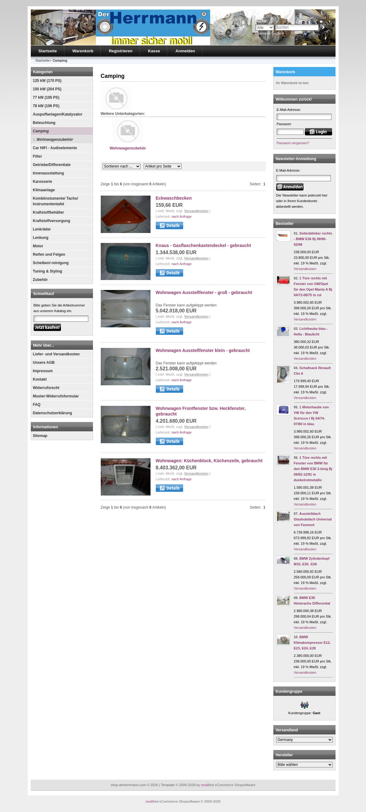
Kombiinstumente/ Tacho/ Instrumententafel (55, 201)
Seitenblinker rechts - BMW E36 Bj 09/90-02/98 (313, 238)
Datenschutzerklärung (52, 413)
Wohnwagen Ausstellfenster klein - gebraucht (203, 350)
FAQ (37, 404)
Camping (41, 131)
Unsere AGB (44, 362)
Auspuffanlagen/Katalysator (57, 114)
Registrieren (120, 51)
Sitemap (40, 436)
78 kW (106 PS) (46, 106)
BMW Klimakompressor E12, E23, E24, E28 (312, 642)
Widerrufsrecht (46, 388)
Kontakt (40, 379)
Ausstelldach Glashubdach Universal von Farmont (313, 519)
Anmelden (185, 51)
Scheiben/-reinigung (51, 263)
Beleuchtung (44, 123)
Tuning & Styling (47, 271)
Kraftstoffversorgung (51, 221)
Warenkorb (82, 51)
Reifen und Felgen (49, 254)
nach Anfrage (181, 216)
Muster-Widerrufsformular (56, 396)
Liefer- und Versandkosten (56, 354)
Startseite (48, 51)
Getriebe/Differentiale (52, 165)
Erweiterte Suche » (269, 33)
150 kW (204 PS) (47, 89)
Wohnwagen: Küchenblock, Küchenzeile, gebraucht (209, 460)
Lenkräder (42, 229)
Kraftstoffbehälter (48, 212)
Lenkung (41, 237)
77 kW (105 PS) (46, 97)
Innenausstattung (48, 173)
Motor (38, 246)
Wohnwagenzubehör (55, 139)
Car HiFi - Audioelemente (55, 148)
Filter (37, 156)
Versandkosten (196, 211)
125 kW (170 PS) (47, 80)
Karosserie (42, 181)
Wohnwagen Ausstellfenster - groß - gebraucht (204, 292)
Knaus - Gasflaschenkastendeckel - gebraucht (203, 245)
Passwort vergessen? (293, 143)
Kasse (154, 51)
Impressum (43, 371)
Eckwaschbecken (174, 198)
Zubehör (40, 280)
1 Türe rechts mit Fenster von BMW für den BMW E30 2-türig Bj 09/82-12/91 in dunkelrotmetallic (313, 469)
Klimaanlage (44, 190)
